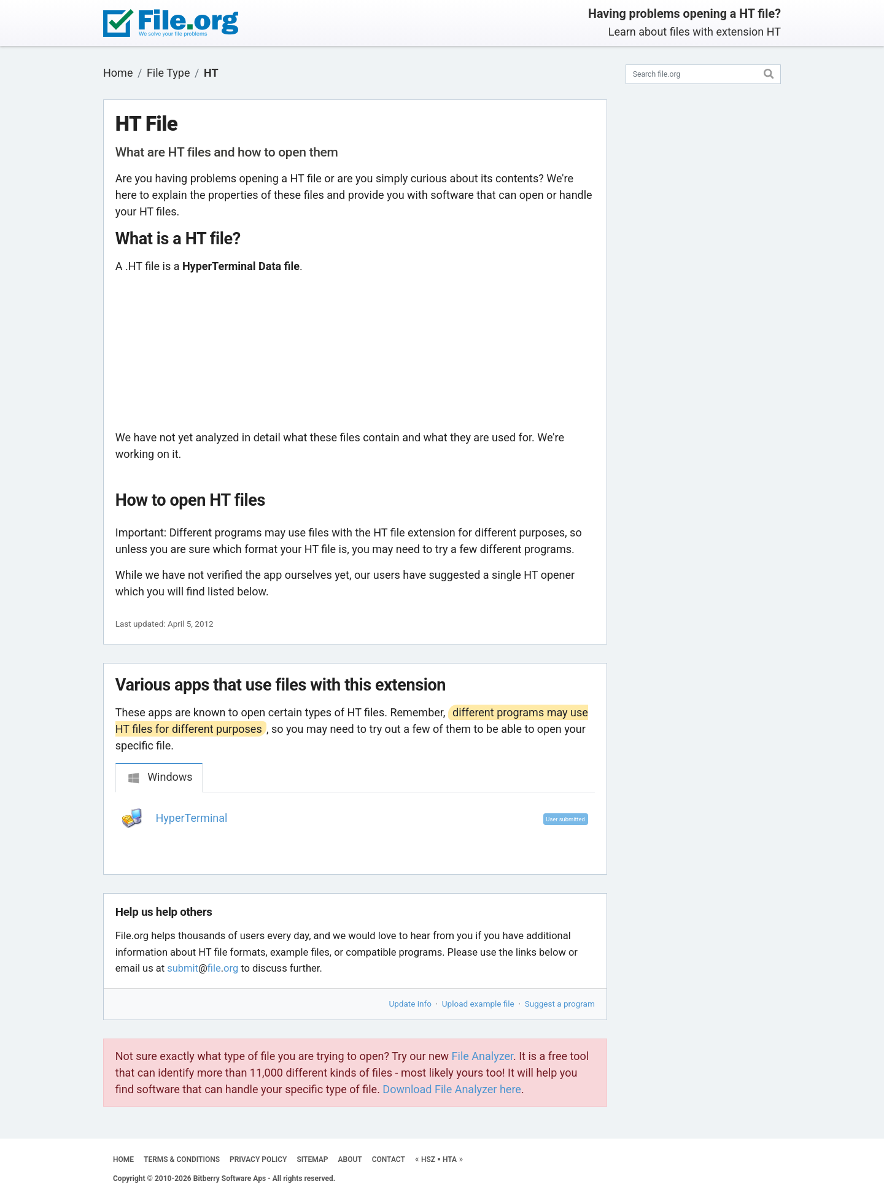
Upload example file (478, 1003)
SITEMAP (312, 1159)
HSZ (428, 1159)
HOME (123, 1159)
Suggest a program (560, 1003)
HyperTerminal (192, 817)
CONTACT (388, 1159)
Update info (410, 1003)
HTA (450, 1159)
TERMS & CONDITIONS (182, 1159)
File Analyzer (482, 1056)
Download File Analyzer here (451, 1089)
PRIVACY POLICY (258, 1159)
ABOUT (350, 1159)
